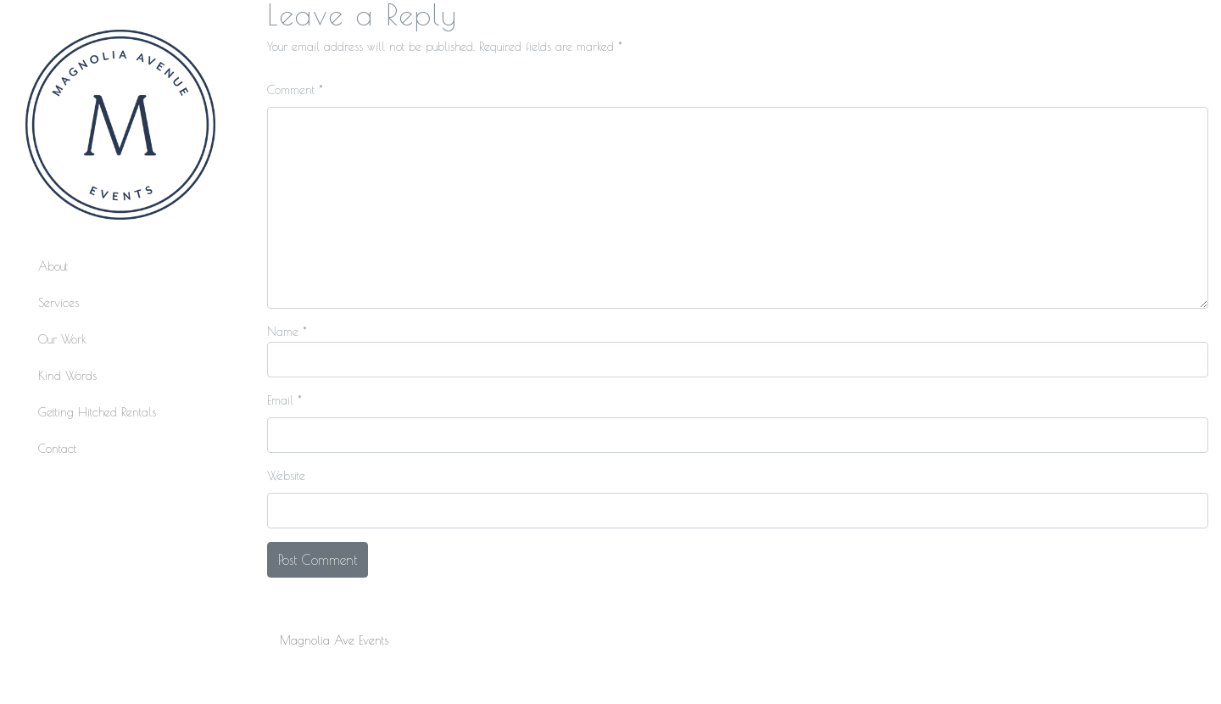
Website (286, 476)
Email (284, 400)
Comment (295, 90)
